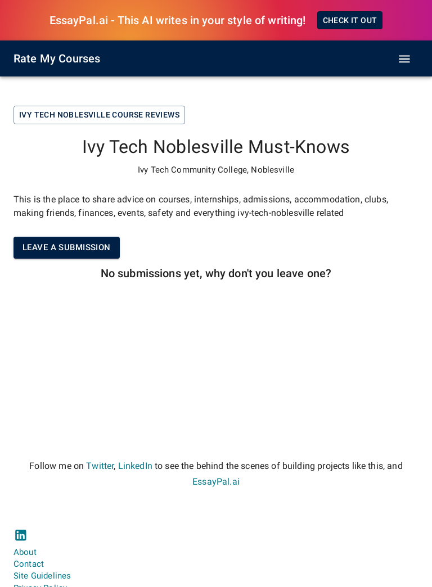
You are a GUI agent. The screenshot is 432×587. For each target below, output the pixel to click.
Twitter (100, 465)
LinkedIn (135, 465)
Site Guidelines (42, 576)
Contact (29, 564)
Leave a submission (66, 247)
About (25, 552)
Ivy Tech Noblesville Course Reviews (99, 114)
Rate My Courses (57, 58)
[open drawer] (404, 59)
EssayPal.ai (216, 481)
